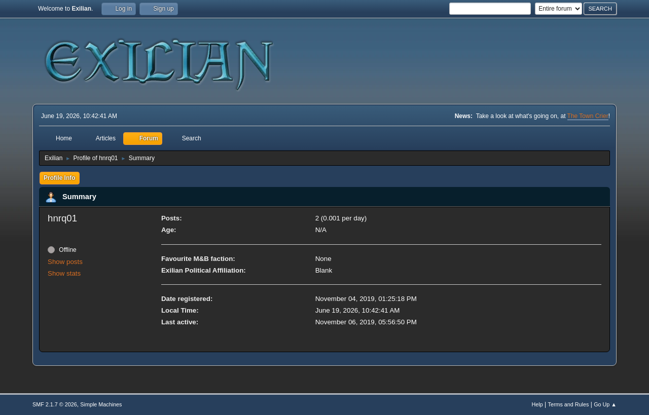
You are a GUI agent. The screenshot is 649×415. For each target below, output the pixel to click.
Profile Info (60, 177)
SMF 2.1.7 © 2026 (54, 404)
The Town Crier (587, 116)
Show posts (65, 262)
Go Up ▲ (605, 404)
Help (537, 404)
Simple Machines (101, 404)
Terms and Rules (568, 404)
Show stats (64, 273)
